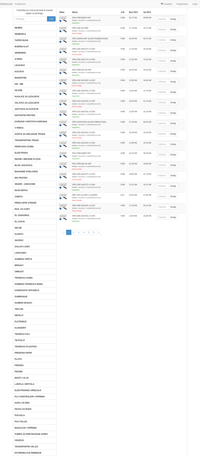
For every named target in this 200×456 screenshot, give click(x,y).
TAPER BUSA (21, 40)
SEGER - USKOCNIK (25, 184)
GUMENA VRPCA (23, 259)
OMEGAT (19, 271)
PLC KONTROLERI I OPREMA (30, 396)
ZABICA (19, 196)
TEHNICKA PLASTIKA (26, 346)
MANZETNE (21, 78)
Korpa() (166, 4)
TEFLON (19, 309)
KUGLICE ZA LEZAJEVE (27, 96)
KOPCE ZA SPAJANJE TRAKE (30, 134)
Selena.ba (6, 3)
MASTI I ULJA (22, 378)
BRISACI (19, 265)
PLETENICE (21, 321)
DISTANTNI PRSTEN (25, 115)
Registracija (182, 4)
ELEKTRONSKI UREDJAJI (28, 390)
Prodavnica (20, 4)
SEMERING (20, 53)
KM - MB (19, 84)
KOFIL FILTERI (22, 403)
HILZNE (18, 90)
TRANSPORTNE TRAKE (27, 140)
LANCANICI (20, 253)
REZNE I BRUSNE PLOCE (28, 159)
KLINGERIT (20, 328)
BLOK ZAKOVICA (24, 165)
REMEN (18, 28)
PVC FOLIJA (21, 421)
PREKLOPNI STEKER (25, 203)
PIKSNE (19, 371)
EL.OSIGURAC (22, 215)
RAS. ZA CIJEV (22, 209)
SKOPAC (19, 240)
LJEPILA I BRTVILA (24, 384)
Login (195, 4)
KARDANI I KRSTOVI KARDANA (31, 121)
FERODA (19, 365)
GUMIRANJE (21, 296)
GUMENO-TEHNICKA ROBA (29, 284)
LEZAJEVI (20, 65)
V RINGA (19, 128)
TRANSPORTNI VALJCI (26, 446)
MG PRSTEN (21, 178)
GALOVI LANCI (22, 246)
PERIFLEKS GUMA (24, 146)
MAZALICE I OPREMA (26, 428)
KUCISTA (19, 71)
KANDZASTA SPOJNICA (27, 290)
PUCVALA (20, 415)
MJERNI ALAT (22, 46)
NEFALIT (19, 315)
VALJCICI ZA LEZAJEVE (27, 103)
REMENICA (20, 34)
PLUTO (18, 359)
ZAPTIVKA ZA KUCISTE (27, 109)
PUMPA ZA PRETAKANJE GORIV (31, 434)
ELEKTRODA (21, 153)
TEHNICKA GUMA (24, 278)
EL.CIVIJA (20, 221)
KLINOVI (19, 234)
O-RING (18, 59)
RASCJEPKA (21, 190)
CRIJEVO (19, 440)
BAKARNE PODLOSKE (26, 171)
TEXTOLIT (20, 340)
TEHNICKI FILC (22, 334)
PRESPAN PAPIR (23, 353)
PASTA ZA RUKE (23, 409)
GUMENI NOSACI (23, 303)
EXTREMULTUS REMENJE (28, 453)
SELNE (18, 228)
